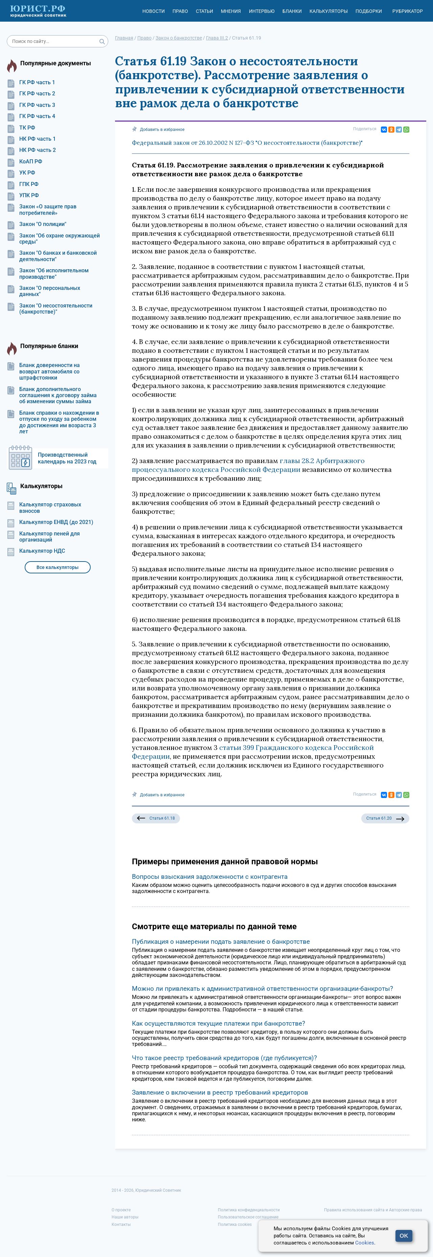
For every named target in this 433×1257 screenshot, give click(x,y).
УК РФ (21, 173)
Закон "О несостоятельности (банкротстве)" (49, 309)
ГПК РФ (23, 184)
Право (180, 11)
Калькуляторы (329, 11)
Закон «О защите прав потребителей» (41, 210)
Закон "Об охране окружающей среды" (53, 239)
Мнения (231, 11)
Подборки (369, 11)
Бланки (292, 11)
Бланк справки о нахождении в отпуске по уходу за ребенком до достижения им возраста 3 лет (53, 422)
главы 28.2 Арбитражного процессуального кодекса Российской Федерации (248, 465)
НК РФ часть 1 (31, 139)
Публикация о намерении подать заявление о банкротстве (221, 941)
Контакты (121, 1224)
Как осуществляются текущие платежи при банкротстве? (218, 1023)
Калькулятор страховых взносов (44, 508)
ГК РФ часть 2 (31, 94)
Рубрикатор (407, 11)
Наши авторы (125, 1217)
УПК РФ (23, 195)
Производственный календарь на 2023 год (67, 458)
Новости (153, 11)
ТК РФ (21, 128)
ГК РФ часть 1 (31, 82)
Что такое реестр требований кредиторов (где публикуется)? (224, 1058)
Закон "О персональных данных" (43, 291)
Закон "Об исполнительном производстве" (48, 274)
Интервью (262, 11)
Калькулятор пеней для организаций (43, 537)
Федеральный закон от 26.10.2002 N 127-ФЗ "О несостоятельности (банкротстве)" (247, 142)
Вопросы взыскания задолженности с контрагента (210, 877)
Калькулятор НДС (36, 551)
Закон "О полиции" (36, 224)
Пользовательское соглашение (248, 1217)
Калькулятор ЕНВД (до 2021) (50, 522)
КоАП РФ (24, 162)
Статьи (204, 11)
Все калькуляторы (57, 567)
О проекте (121, 1210)
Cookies (364, 1243)
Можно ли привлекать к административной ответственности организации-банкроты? (262, 988)
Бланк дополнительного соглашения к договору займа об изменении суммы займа (52, 395)
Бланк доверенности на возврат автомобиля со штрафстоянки (43, 371)
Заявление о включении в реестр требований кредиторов (220, 1092)
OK (404, 1236)
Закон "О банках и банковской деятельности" (52, 256)
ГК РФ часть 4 (31, 116)
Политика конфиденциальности (249, 1210)
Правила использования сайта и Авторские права (373, 1210)
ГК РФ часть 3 (31, 105)
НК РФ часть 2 (31, 150)
